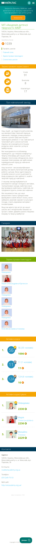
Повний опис (8, 52)
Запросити (18, 18)
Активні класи (13, 339)
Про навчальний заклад (18, 102)
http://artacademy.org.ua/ (11, 485)
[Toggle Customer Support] (26, 540)
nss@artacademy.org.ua (11, 470)
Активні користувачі (16, 394)
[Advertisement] (18, 513)
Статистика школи (10, 59)
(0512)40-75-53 (7, 477)
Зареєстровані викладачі (13, 56)
